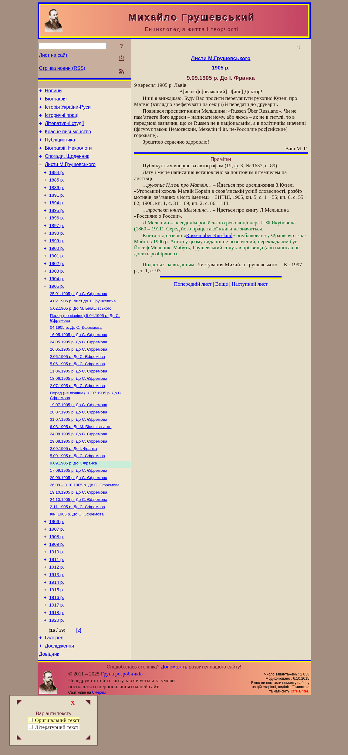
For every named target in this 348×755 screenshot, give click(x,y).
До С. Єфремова (78, 318)
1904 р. (56, 301)
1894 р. (56, 216)
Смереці (99, 750)
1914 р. (56, 632)
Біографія (56, 100)
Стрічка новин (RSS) (62, 68)
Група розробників (122, 731)
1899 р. (56, 259)
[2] (78, 684)
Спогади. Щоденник (67, 164)
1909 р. (56, 589)
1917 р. (56, 657)
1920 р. (56, 674)
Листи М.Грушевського (70, 173)
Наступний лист (249, 284)
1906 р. (56, 564)
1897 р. (56, 242)
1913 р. (56, 623)
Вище (221, 284)
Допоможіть (174, 724)
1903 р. (56, 293)
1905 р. (56, 310)
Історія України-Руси (68, 109)
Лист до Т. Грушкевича (83, 326)
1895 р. (56, 225)
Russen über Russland (209, 235)
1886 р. (56, 199)
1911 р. (56, 606)
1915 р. (56, 640)
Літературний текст (56, 727)
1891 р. (56, 208)
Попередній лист (192, 284)
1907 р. (56, 572)
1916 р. (56, 649)
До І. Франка (73, 485)
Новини (53, 91)
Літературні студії (64, 128)
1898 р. (56, 250)
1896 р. (56, 233)
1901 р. (56, 276)
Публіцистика (60, 146)
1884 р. (56, 182)
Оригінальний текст (54, 720)
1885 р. (56, 191)
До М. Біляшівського (81, 334)
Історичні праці (62, 118)
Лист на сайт (53, 55)
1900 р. (56, 267)
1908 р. (56, 581)
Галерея (54, 693)
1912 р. (56, 615)
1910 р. (56, 598)
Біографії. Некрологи (68, 155)
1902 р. (56, 284)
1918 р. (56, 666)
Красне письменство (68, 137)
